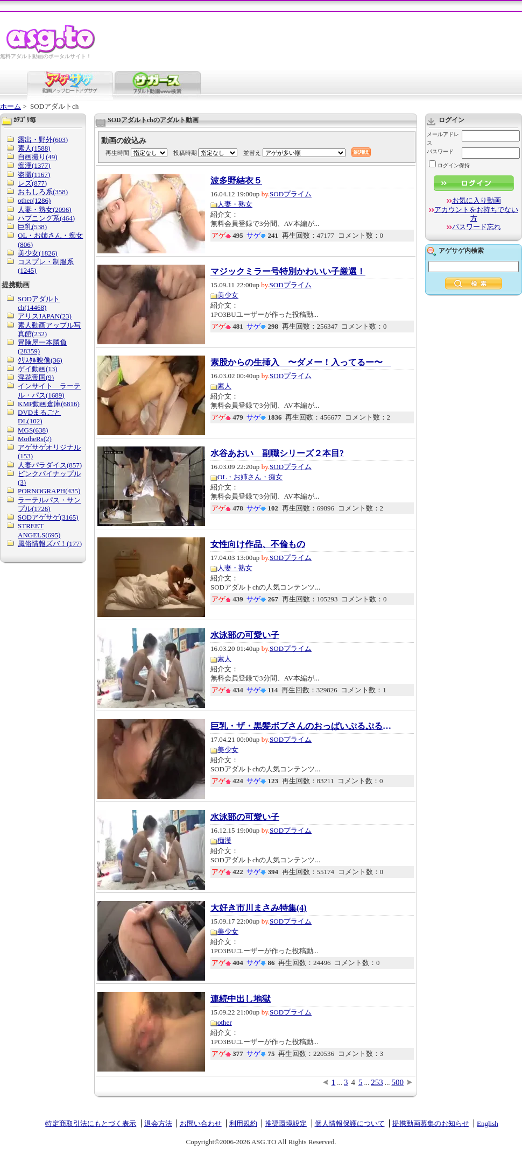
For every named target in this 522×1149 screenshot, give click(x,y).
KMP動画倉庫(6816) (49, 404)
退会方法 (158, 1123)
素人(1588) (34, 148)
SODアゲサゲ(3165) (48, 517)
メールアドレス (443, 138)
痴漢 (224, 840)
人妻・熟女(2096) (45, 209)
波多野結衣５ (236, 180)
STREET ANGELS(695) (39, 530)
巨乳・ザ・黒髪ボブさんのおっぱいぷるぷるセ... (301, 726)
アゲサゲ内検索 (461, 250)
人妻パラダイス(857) (50, 465)
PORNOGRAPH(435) (49, 491)
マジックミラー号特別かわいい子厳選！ (287, 271)
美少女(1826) (38, 253)
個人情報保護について (350, 1123)
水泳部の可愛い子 (244, 635)
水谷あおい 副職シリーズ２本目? (277, 453)
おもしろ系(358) (43, 192)
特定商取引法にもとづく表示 (90, 1123)
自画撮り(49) (38, 157)
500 (398, 1082)
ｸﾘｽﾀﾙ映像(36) (40, 360)
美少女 (227, 295)
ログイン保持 (449, 165)
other (224, 1022)
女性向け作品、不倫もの (257, 544)
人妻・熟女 (234, 204)
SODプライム (291, 194)
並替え (252, 153)
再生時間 (117, 153)
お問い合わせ (201, 1123)
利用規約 (243, 1123)
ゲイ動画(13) (38, 369)
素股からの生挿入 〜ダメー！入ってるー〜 (300, 362)
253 (377, 1082)
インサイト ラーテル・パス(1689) (49, 390)
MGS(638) (33, 430)
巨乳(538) (32, 227)
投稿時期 (185, 153)
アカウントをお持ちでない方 (476, 213)
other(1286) (34, 200)
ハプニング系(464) (46, 218)
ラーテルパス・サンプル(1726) (49, 504)
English (487, 1123)
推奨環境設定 (286, 1123)
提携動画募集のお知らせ (430, 1123)
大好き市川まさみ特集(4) (258, 908)
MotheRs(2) (35, 439)
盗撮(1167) (34, 175)
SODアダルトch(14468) (39, 303)
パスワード (440, 151)
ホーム (10, 106)
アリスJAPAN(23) (45, 316)
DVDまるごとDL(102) (39, 416)
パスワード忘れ (476, 227)
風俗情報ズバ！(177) (50, 544)
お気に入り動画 (476, 200)
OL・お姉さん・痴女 (250, 477)
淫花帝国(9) (36, 377)
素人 (224, 386)
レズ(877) (32, 183)
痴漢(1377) (34, 165)
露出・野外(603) (43, 140)
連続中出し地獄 (240, 999)
